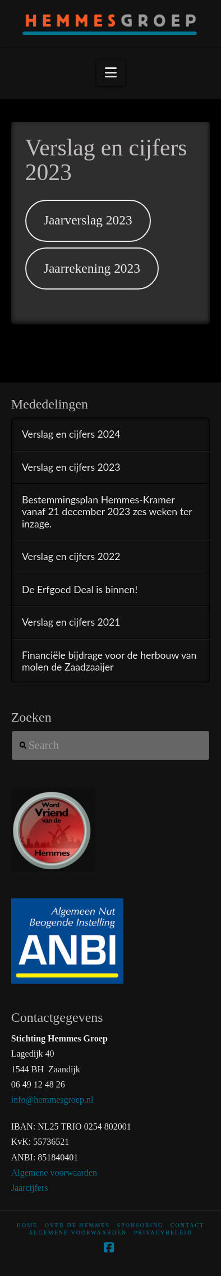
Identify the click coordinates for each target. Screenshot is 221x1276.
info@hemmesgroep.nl (52, 1099)
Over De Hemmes (77, 1225)
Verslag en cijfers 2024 (71, 434)
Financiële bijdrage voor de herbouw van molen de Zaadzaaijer (109, 661)
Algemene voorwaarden (54, 1172)
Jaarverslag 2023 (88, 220)
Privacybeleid (163, 1232)
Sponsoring (140, 1225)
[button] (110, 72)
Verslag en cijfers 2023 (71, 467)
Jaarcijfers (29, 1187)
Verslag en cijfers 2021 (71, 622)
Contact (187, 1225)
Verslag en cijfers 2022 (71, 556)
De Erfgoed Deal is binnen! (79, 589)
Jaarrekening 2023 (92, 268)
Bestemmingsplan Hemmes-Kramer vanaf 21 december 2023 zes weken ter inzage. (107, 511)
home (27, 1225)
